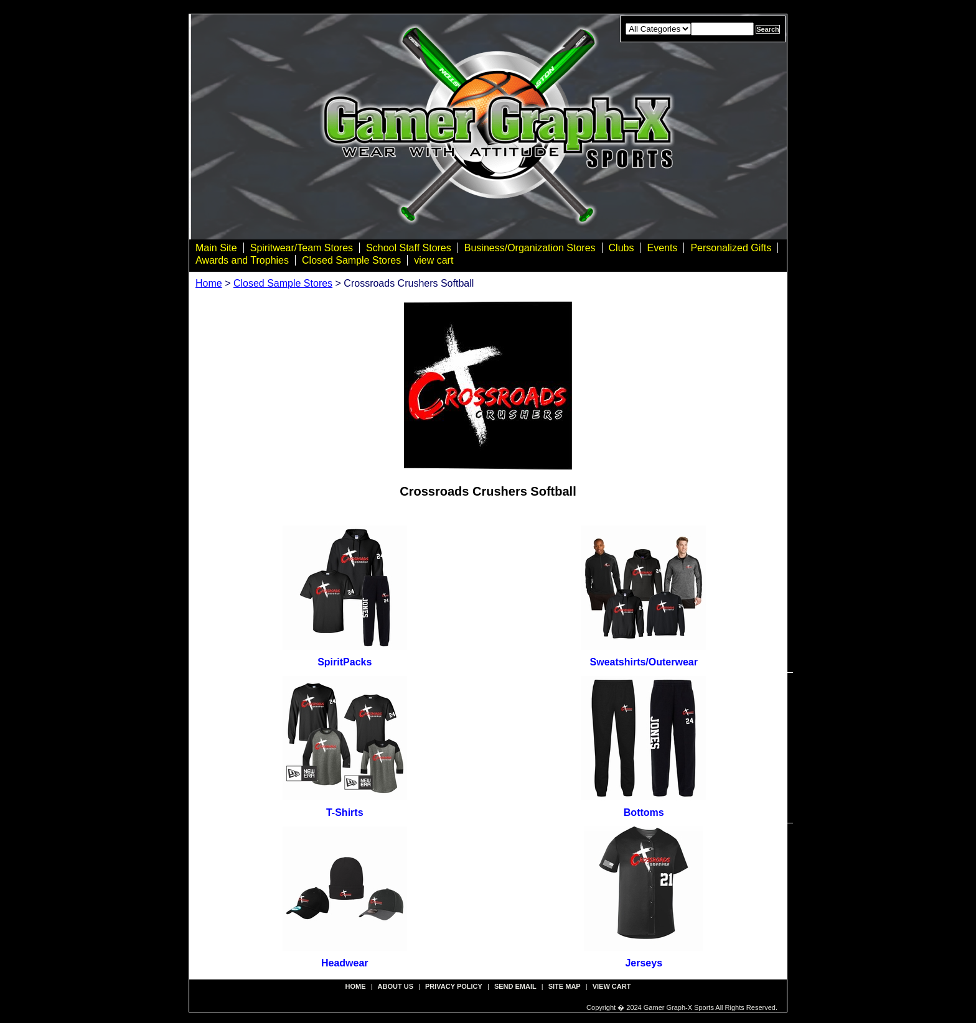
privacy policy (453, 986)
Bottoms (644, 812)
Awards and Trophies (242, 260)
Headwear (344, 963)
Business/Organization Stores (530, 248)
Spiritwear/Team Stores (301, 248)
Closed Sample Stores (351, 260)
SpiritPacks (344, 662)
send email (515, 986)
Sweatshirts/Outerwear (644, 662)
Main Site (216, 248)
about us (395, 986)
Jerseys (643, 963)
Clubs (621, 248)
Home (208, 283)
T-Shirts (345, 812)
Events (662, 248)
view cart (433, 260)
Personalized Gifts (730, 248)
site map (564, 986)
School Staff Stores (408, 248)
